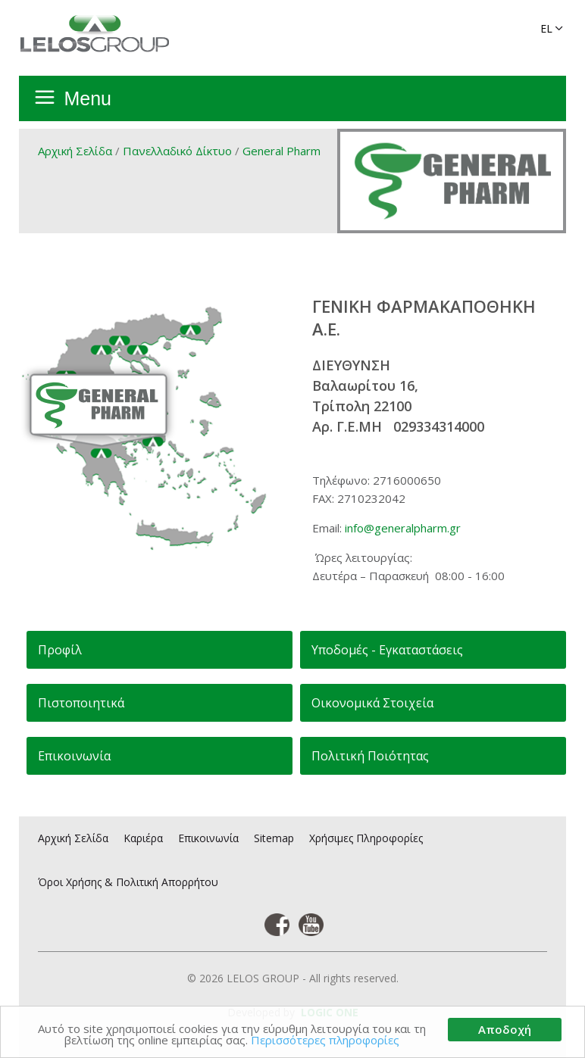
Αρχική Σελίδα (75, 150)
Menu (87, 98)
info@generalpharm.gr (403, 527)
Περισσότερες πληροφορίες (325, 1039)
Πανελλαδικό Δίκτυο (177, 150)
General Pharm (281, 150)
